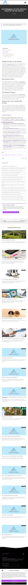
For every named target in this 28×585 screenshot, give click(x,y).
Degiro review (22, 95)
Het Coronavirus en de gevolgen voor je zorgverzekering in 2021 (11, 437)
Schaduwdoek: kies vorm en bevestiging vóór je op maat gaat (12, 171)
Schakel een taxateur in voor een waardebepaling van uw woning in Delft (12, 457)
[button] (26, 570)
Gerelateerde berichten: (7, 57)
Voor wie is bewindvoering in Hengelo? (11, 133)
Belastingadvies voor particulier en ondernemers (13, 124)
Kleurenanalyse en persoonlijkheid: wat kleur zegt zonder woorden (13, 189)
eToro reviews (22, 83)
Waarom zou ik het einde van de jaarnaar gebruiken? (9, 378)
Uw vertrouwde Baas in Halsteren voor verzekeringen (9, 280)
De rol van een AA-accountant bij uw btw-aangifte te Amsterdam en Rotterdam (13, 260)
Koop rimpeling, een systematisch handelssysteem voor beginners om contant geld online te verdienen (14, 398)
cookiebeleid (24, 576)
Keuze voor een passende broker (8, 55)
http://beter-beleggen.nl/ (6, 116)
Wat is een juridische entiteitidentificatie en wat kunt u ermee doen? (11, 476)
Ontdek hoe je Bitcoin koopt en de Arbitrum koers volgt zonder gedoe (12, 319)
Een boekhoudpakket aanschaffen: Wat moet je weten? (10, 496)
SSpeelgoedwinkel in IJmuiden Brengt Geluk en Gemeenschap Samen (13, 169)
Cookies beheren (14, 583)
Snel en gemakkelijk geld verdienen (11, 129)
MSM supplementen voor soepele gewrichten (9, 167)
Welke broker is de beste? (7, 51)
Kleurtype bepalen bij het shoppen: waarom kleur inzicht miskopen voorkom (13, 186)
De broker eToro (5, 52)
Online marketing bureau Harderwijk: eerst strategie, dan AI (12, 180)
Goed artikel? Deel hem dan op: (8, 56)
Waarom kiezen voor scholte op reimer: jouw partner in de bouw (12, 200)
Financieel (14, 14)
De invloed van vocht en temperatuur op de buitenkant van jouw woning (14, 191)
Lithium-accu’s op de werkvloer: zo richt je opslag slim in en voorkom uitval (13, 183)
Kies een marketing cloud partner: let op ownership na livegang (12, 178)
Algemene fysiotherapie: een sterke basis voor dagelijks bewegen (12, 198)
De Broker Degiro (6, 53)
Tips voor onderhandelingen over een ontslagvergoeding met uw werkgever (13, 339)
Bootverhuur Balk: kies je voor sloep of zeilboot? (10, 176)
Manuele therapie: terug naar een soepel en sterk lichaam (11, 195)
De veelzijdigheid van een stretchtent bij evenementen (11, 193)
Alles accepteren (14, 580)
